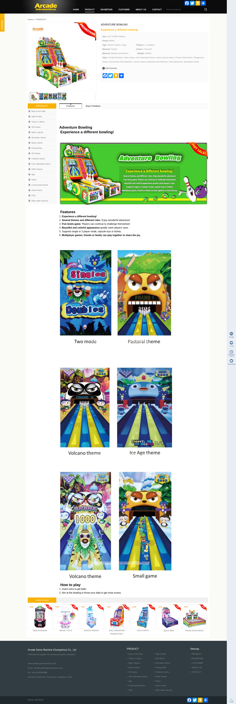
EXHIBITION (106, 9)
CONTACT (157, 9)
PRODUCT (90, 9)
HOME (76, 9)
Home (30, 19)
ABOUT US (141, 9)
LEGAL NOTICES (35, 700)
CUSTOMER (124, 9)
